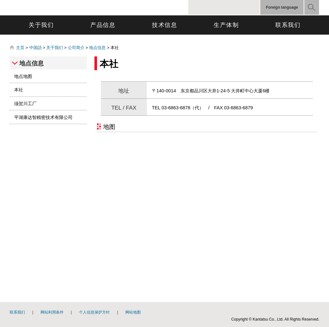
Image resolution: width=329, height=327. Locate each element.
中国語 (35, 47)
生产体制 (226, 25)
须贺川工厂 (25, 103)
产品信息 (103, 25)
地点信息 (97, 47)
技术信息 (164, 25)
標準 (245, 7)
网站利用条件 (52, 312)
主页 (20, 47)
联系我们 (288, 25)
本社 (18, 89)
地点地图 (23, 76)
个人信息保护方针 (94, 312)
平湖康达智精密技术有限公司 (43, 117)
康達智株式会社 (67, 7)
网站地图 (133, 312)
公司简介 (76, 47)
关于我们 (41, 25)
